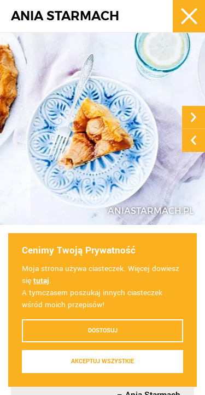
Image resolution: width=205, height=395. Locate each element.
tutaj (41, 280)
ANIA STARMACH (65, 16)
